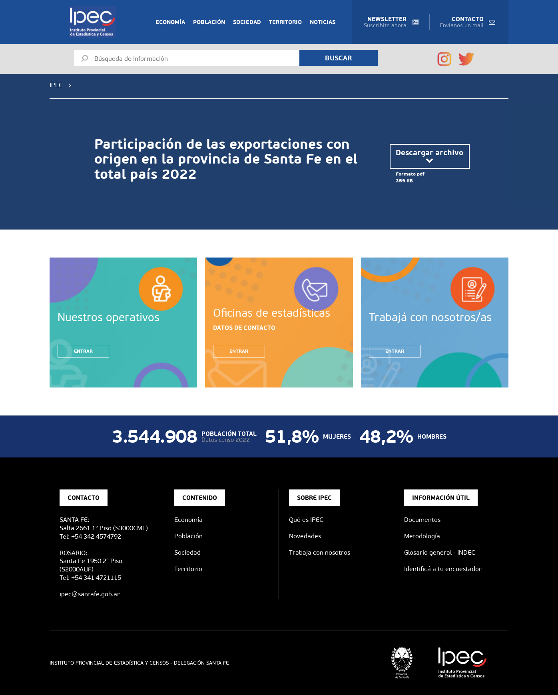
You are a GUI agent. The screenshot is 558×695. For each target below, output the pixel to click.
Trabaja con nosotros (319, 552)
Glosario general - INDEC (439, 552)
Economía (170, 22)
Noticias (322, 22)
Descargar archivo (429, 156)
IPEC (56, 85)
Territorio (285, 22)
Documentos (422, 519)
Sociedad (247, 22)
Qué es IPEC (306, 519)
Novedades (305, 536)
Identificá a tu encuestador (443, 569)
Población (209, 22)
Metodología (422, 536)
